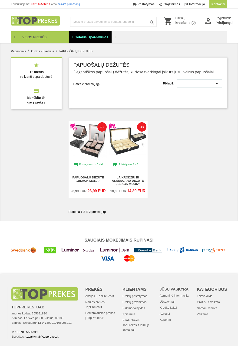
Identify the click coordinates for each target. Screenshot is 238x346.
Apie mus (128, 314)
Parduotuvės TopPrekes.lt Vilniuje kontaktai (136, 325)
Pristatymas (144, 4)
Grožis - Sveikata (208, 302)
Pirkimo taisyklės (133, 308)
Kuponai (165, 319)
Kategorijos (212, 289)
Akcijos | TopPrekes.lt (99, 296)
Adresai (165, 313)
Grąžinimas (170, 4)
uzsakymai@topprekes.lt (42, 336)
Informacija (195, 4)
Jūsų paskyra (174, 289)
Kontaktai (218, 4)
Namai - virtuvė (207, 308)
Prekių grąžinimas (134, 302)
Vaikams (202, 314)
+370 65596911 (41, 4)
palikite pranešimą (69, 4)
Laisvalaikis (204, 296)
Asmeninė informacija (174, 295)
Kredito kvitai (168, 307)
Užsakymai (167, 301)
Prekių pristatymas (134, 296)
